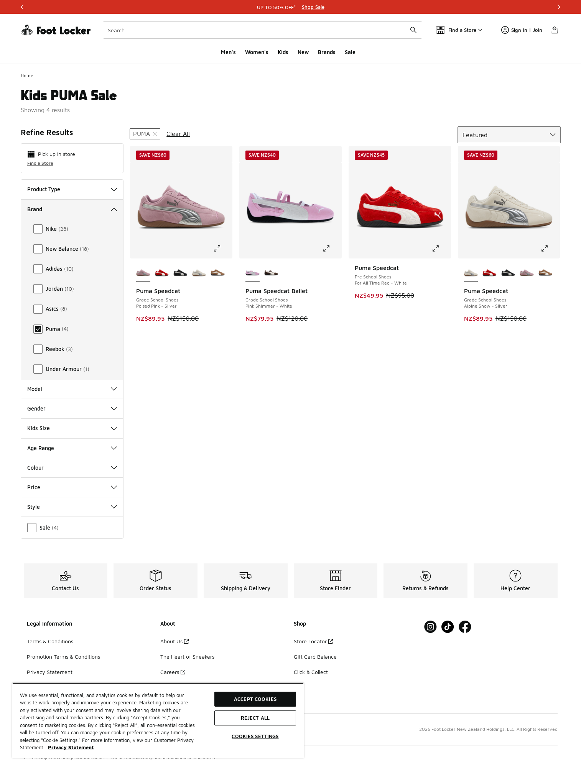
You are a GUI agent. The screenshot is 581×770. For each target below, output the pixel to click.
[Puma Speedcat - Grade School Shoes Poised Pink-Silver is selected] (143, 273)
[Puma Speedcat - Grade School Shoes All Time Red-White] (162, 273)
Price (72, 487)
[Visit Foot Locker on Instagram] (430, 627)
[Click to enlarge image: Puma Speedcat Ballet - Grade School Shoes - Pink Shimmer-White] (331, 248)
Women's (256, 52)
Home (27, 75)
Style (72, 506)
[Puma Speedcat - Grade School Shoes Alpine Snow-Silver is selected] (471, 273)
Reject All (255, 718)
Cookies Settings (255, 736)
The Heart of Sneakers (187, 656)
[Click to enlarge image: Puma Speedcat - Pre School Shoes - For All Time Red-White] (441, 248)
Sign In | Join (521, 30)
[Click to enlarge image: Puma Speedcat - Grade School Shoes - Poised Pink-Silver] (222, 248)
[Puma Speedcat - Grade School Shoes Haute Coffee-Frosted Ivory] (218, 273)
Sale (350, 52)
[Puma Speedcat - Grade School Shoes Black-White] (180, 273)
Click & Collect (311, 672)
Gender (72, 408)
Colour (72, 467)
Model (72, 389)
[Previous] (22, 7)
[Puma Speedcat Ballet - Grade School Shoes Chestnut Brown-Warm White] (271, 273)
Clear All (178, 133)
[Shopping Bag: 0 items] (554, 30)
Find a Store (40, 163)
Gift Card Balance (315, 656)
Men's (228, 52)
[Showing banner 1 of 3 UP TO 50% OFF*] (290, 7)
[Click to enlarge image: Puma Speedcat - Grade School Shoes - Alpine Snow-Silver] (549, 248)
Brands (327, 52)
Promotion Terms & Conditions (63, 656)
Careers (172, 672)
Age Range (72, 448)
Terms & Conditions (50, 641)
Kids (283, 52)
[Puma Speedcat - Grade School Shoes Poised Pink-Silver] (527, 273)
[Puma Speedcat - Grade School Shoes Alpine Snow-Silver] (199, 273)
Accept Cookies (255, 699)
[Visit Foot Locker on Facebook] (465, 627)
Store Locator (313, 641)
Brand (72, 209)
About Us (174, 641)
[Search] (262, 30)
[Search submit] (413, 30)
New (303, 52)
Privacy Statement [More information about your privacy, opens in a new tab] (71, 747)
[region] (158, 720)
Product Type (72, 189)
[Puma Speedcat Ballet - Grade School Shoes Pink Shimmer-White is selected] (252, 273)
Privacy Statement (49, 672)
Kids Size (72, 428)
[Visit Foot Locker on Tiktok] (447, 627)
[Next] (559, 7)
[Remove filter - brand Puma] (145, 133)
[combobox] (262, 30)
